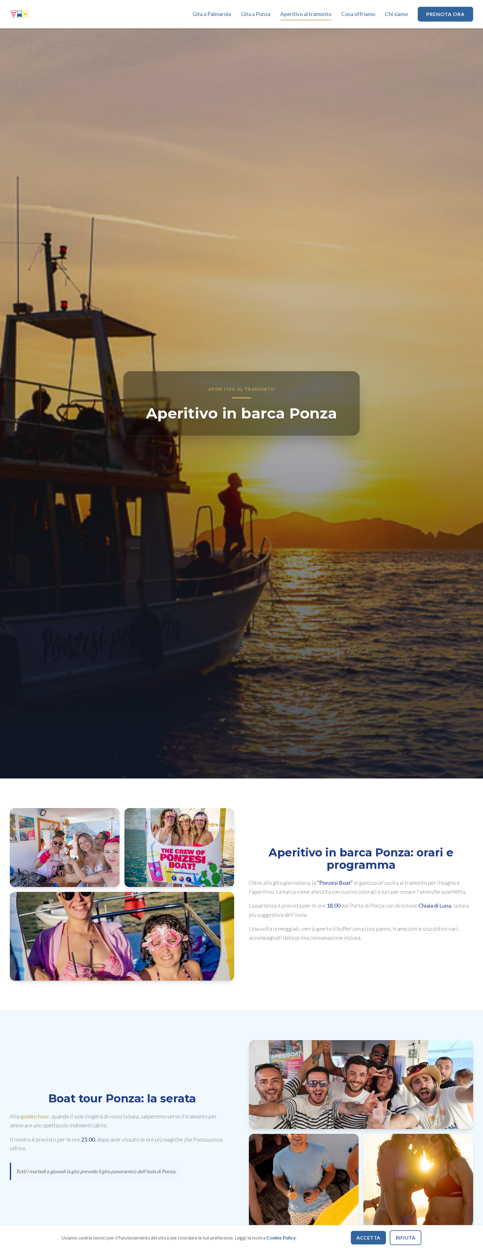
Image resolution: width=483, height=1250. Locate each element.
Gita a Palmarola (212, 14)
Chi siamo (396, 14)
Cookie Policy (281, 1237)
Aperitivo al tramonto (305, 14)
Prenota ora (445, 14)
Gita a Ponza (255, 14)
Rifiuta (406, 1237)
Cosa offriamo (358, 14)
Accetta (368, 1237)
